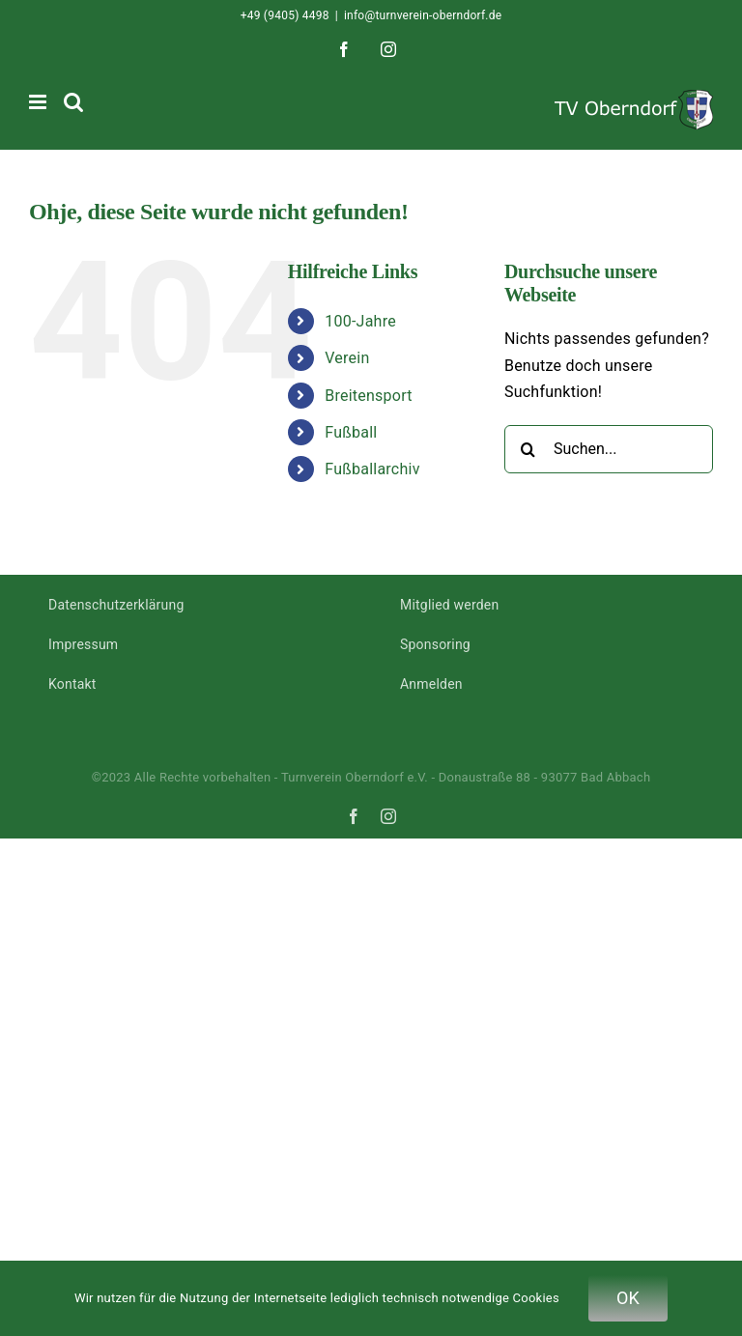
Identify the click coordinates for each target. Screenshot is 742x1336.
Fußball (351, 432)
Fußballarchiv (372, 469)
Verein (347, 358)
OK (628, 1298)
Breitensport (368, 395)
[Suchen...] (608, 449)
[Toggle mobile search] (73, 102)
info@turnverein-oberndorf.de (422, 15)
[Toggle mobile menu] (39, 102)
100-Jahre (360, 321)
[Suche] (528, 449)
